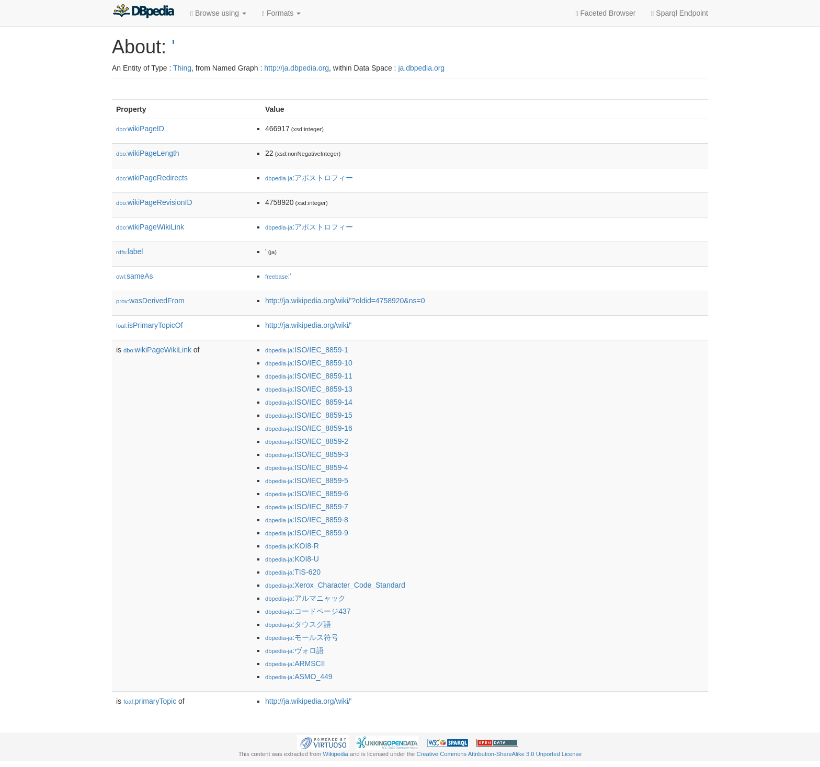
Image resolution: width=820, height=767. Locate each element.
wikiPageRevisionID (154, 202)
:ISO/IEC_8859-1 (306, 350)
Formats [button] (281, 13)
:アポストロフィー (309, 178)
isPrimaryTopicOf (149, 325)
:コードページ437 (308, 611)
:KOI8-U (292, 559)
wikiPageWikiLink (150, 227)
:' (278, 276)
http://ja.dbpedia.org (296, 68)
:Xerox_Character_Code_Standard (335, 585)
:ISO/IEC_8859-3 (306, 454)
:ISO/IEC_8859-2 (306, 441)
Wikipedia (335, 754)
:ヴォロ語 (294, 650)
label (129, 251)
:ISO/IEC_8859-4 (306, 467)
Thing (182, 68)
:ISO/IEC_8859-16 (308, 428)
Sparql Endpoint (679, 13)
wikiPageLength (147, 153)
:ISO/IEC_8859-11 (308, 376)
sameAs (134, 276)
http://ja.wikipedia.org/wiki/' (308, 325)
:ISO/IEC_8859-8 (306, 520)
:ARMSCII (295, 663)
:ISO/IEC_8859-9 (306, 533)
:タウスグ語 (298, 624)
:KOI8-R (292, 546)
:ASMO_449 (299, 676)
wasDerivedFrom (150, 300)
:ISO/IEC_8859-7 (306, 506)
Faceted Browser (606, 13)
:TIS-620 (293, 572)
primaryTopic (149, 701)
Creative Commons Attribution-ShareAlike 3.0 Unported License (499, 754)
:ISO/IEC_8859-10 (308, 363)
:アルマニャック (305, 598)
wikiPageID (140, 128)
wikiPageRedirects (152, 178)
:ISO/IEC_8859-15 (308, 415)
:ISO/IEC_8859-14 (308, 402)
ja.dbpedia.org (421, 68)
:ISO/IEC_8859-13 (308, 389)
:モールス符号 (301, 637)
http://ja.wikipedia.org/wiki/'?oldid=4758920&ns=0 (345, 300)
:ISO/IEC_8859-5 (306, 480)
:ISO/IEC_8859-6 (306, 493)
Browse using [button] (218, 13)
